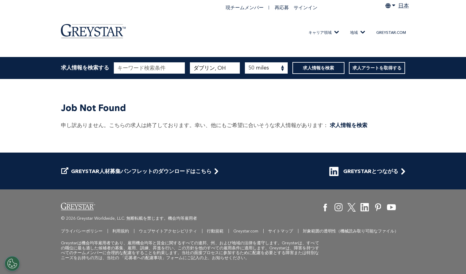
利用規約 (120, 231)
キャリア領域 (320, 32)
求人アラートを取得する (377, 68)
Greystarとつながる (363, 171)
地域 (354, 32)
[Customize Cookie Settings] (12, 263)
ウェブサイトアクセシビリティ (168, 231)
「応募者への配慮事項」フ (145, 257)
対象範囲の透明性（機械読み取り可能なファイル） (351, 231)
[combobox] (215, 68)
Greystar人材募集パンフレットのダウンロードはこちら (136, 171)
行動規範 (215, 231)
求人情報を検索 (318, 68)
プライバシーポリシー (82, 231)
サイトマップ (280, 231)
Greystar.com (391, 32)
